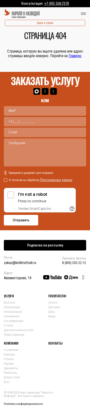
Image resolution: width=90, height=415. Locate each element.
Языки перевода (14, 334)
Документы (11, 368)
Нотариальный (13, 311)
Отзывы (9, 359)
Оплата (52, 302)
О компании (11, 350)
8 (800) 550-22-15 (74, 263)
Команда (9, 354)
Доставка (54, 307)
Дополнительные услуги (19, 330)
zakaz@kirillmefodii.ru (20, 262)
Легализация (12, 307)
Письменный (11, 316)
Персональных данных (56, 180)
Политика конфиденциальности (23, 403)
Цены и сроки (45, 23)
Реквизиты (10, 372)
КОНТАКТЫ (55, 343)
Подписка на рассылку (45, 245)
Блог (6, 382)
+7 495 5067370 (56, 3)
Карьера (9, 363)
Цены (51, 311)
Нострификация (13, 321)
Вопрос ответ (12, 377)
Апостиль (9, 302)
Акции (51, 316)
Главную (75, 56)
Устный (8, 325)
